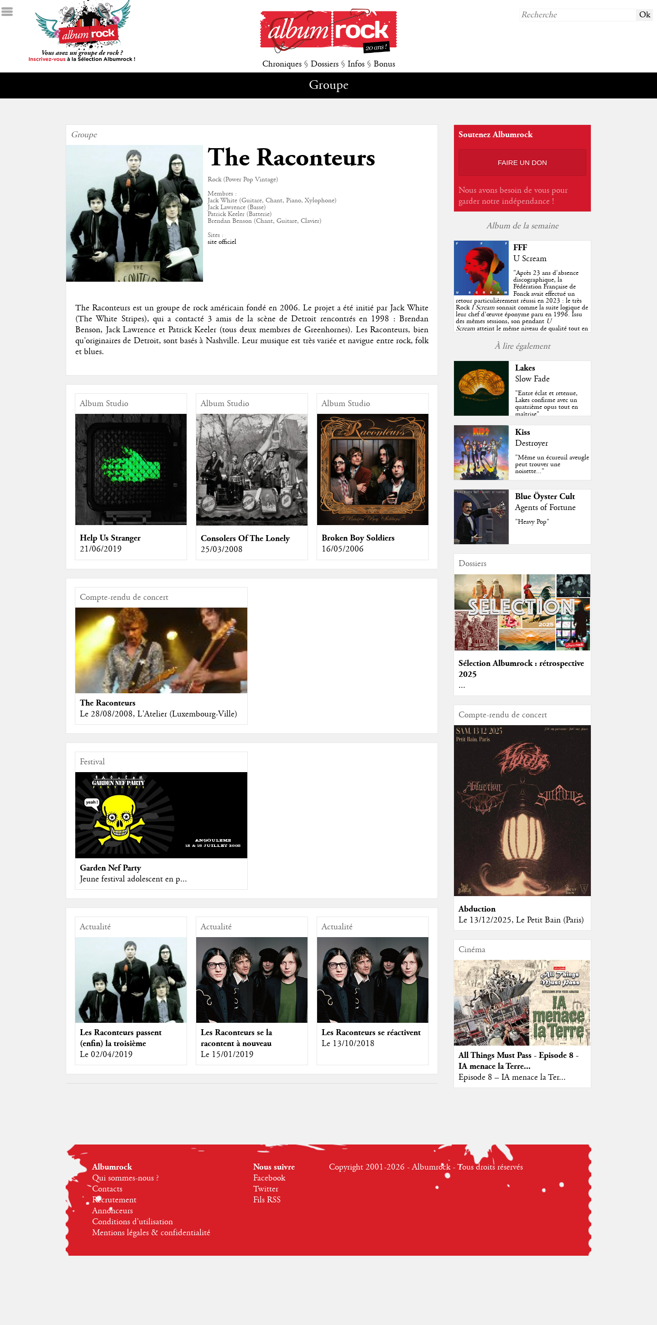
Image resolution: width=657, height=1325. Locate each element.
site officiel (222, 242)
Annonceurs (112, 1211)
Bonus (384, 64)
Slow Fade (532, 379)
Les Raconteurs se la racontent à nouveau (236, 1038)
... (462, 685)
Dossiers (325, 64)
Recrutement (114, 1200)
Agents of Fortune (545, 507)
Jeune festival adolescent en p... (133, 879)
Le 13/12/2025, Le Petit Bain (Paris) (521, 920)
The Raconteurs (108, 703)
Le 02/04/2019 (106, 1054)
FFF (520, 247)
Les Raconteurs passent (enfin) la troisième (121, 1038)
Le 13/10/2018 (348, 1043)
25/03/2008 (222, 549)
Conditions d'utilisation (132, 1222)
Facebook (269, 1178)
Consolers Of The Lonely (245, 538)
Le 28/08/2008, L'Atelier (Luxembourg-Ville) (158, 714)
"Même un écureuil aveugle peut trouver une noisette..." (552, 464)
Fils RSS (267, 1200)
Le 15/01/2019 (227, 1054)
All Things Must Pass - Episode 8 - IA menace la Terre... (519, 1061)
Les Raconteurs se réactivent (371, 1032)
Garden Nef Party (110, 868)
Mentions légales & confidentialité (151, 1232)
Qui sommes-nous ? (125, 1178)
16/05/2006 (343, 549)
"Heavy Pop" (532, 521)
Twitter (265, 1189)
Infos (356, 64)
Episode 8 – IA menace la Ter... (512, 1077)
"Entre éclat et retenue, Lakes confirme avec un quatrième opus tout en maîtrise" (546, 404)
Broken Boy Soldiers (358, 538)
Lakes (525, 368)
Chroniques (282, 64)
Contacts (107, 1189)
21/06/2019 (101, 549)
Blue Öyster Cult (545, 496)
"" (522, 307)
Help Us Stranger (110, 538)
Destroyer (531, 443)
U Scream (530, 258)
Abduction (477, 909)
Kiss (522, 432)
